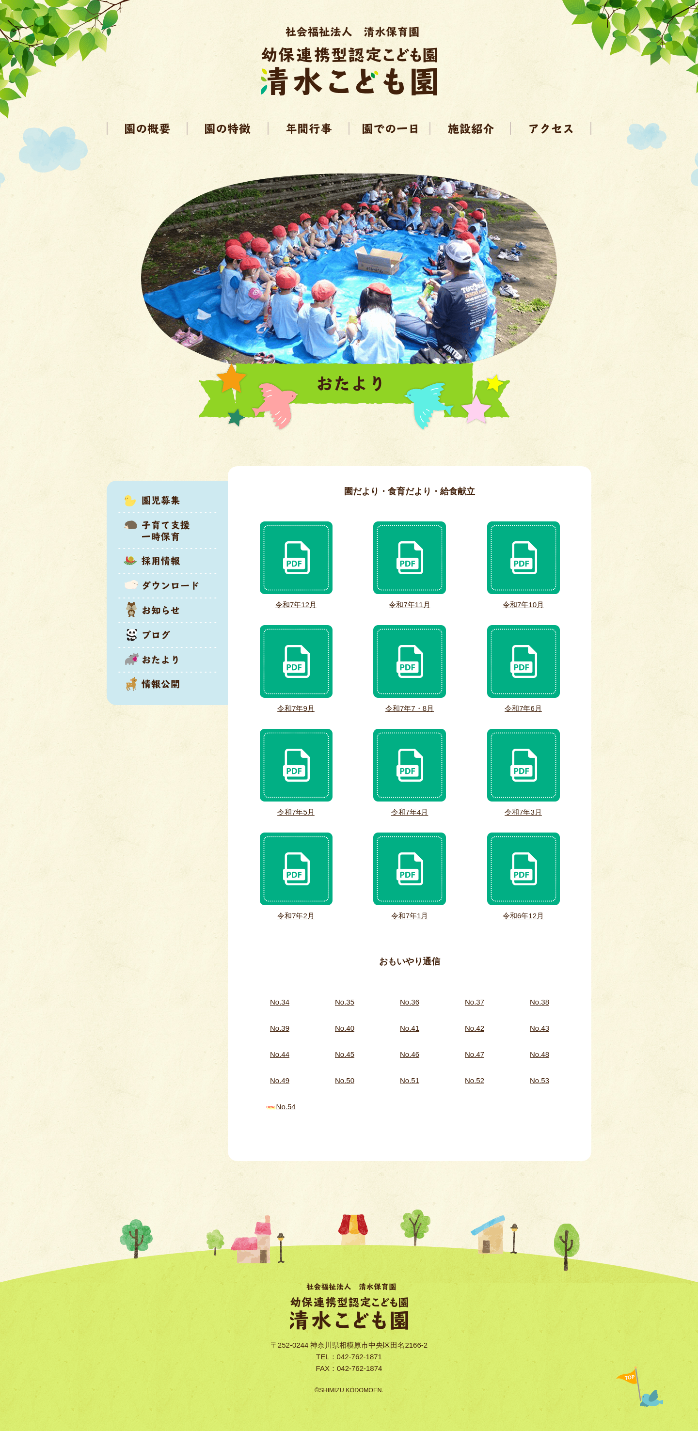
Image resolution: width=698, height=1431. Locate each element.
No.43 (539, 1028)
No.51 (409, 1080)
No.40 (344, 1028)
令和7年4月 (409, 812)
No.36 (409, 1002)
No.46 (409, 1054)
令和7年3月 (523, 812)
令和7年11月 (409, 604)
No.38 (539, 1002)
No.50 (344, 1080)
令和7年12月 (296, 604)
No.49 (279, 1080)
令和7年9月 (296, 708)
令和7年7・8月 (409, 708)
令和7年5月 (296, 812)
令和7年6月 (523, 708)
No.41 (409, 1028)
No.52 (474, 1080)
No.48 (539, 1054)
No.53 (539, 1080)
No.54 (286, 1106)
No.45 (344, 1054)
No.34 (279, 1002)
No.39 (279, 1028)
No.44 (279, 1054)
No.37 (474, 1002)
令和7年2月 (296, 916)
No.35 (344, 1002)
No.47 (474, 1054)
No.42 (474, 1028)
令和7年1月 (409, 916)
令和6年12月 (523, 916)
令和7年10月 (523, 604)
